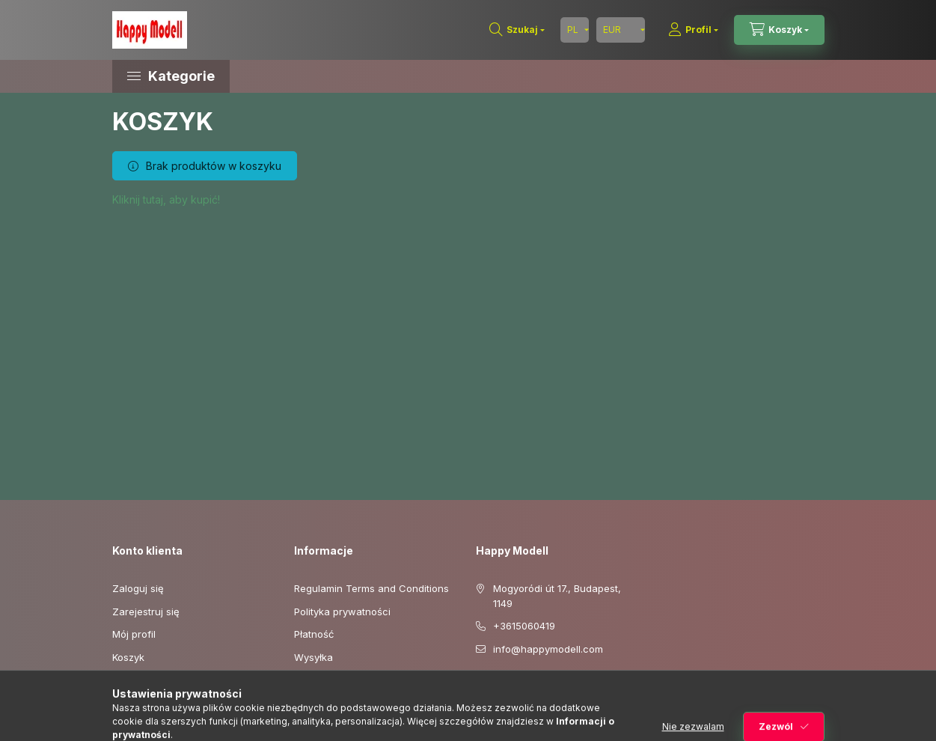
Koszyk (128, 657)
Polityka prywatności (342, 612)
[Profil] (693, 30)
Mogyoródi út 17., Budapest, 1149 (557, 595)
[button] (239, 76)
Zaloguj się (138, 588)
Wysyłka (313, 657)
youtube (510, 686)
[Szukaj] (517, 30)
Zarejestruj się (146, 612)
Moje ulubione (145, 680)
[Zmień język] (574, 30)
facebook (480, 686)
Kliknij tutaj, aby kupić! (166, 199)
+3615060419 (524, 626)
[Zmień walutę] (620, 30)
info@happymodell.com (548, 649)
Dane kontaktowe (335, 680)
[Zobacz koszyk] (779, 30)
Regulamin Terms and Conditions (371, 588)
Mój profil (134, 634)
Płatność (314, 634)
